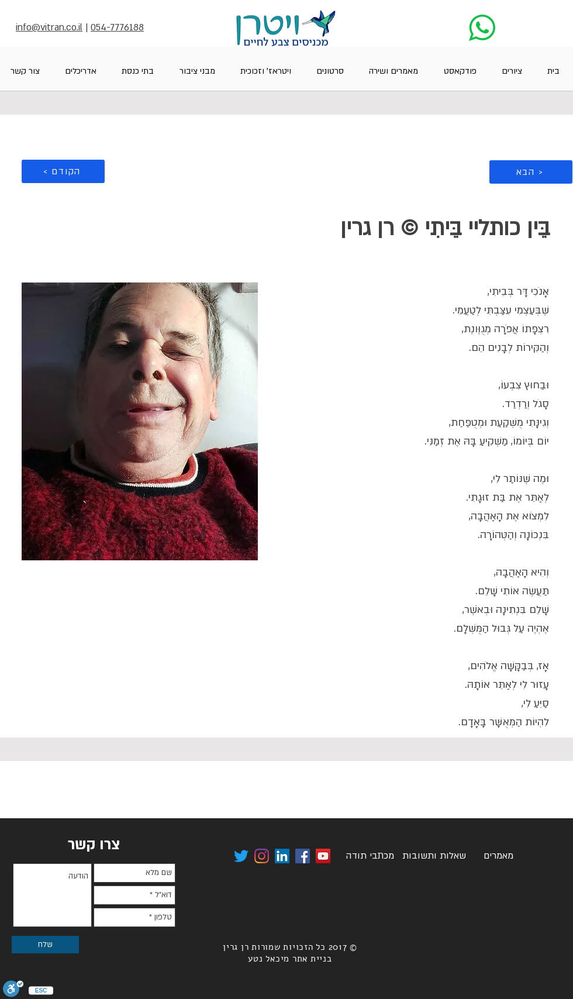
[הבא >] (530, 172)
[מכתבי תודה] (369, 856)
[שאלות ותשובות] (434, 856)
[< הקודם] (63, 171)
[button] (511, 71)
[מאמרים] (498, 856)
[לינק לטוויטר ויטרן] (241, 856)
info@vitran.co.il (49, 27)
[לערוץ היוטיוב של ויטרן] (323, 856)
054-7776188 (117, 27)
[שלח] (45, 944)
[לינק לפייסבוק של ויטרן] (302, 856)
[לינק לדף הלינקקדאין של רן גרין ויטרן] (282, 856)
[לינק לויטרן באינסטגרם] (261, 856)
